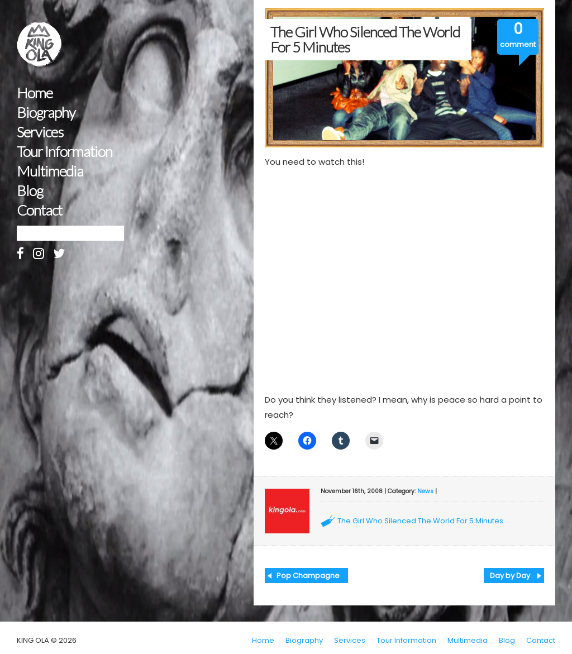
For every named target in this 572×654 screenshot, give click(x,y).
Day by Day (510, 575)
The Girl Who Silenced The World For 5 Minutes (420, 520)
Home (35, 93)
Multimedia (50, 171)
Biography (46, 112)
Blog (30, 190)
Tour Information (64, 151)
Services (40, 132)
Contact (39, 210)
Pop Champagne (308, 575)
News (425, 491)
